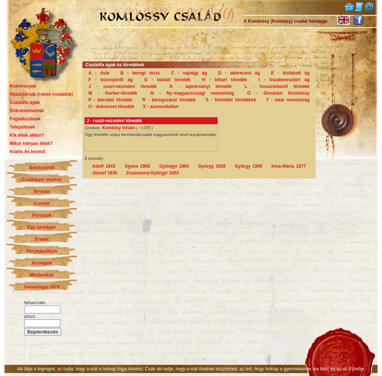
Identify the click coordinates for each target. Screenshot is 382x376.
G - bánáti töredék (167, 79)
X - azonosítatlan (160, 106)
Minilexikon (41, 275)
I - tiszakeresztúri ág (284, 79)
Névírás (42, 191)
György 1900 (249, 166)
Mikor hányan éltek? (31, 143)
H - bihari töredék (224, 79)
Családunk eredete (42, 179)
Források (41, 215)
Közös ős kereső (27, 151)
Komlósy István (118, 127)
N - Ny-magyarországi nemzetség (192, 93)
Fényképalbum (41, 251)
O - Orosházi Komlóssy (278, 93)
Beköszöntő (41, 167)
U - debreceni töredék (111, 106)
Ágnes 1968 (137, 166)
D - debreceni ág (239, 73)
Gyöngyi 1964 (174, 166)
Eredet (41, 239)
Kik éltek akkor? (27, 135)
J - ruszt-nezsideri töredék (122, 86)
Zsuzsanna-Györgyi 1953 (152, 173)
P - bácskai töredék (110, 99)
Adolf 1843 (103, 166)
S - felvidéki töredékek (231, 99)
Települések (22, 127)
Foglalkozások (25, 118)
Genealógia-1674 (41, 287)
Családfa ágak (25, 102)
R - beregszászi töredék (169, 99)
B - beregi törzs (140, 73)
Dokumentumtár (27, 110)
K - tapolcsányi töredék (201, 86)
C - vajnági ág (189, 73)
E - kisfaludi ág (290, 73)
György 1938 (212, 166)
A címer (42, 203)
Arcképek (42, 263)
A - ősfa (98, 73)
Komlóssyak (23, 86)
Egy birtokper (41, 227)
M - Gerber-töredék (112, 93)
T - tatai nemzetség (288, 99)
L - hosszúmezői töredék (277, 86)
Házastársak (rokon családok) (41, 94)
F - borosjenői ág (110, 79)
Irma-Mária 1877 (289, 166)
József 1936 (104, 173)
